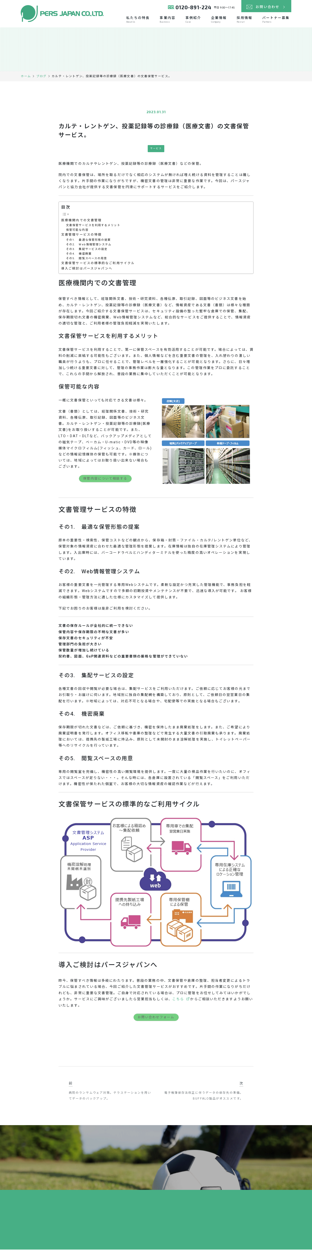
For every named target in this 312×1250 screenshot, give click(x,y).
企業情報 (218, 20)
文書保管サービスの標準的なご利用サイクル (98, 263)
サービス (156, 148)
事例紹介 (192, 20)
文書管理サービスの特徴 (81, 235)
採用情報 (244, 20)
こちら (178, 999)
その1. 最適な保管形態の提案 (88, 240)
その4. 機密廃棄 (79, 254)
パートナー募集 (276, 20)
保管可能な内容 (77, 230)
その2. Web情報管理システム (89, 245)
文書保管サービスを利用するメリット (93, 225)
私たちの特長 (136, 20)
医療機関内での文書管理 (81, 220)
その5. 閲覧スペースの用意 (86, 259)
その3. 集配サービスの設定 (86, 249)
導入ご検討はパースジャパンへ (86, 269)
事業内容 (166, 20)
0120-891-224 (193, 7)
